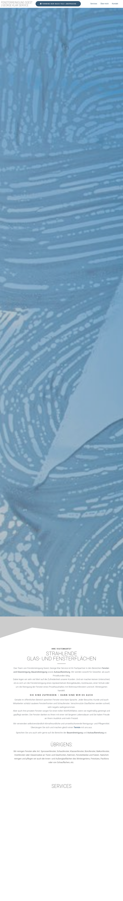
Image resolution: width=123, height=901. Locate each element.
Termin (77, 727)
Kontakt (115, 4)
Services (93, 4)
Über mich (105, 4)
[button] (58, 3)
